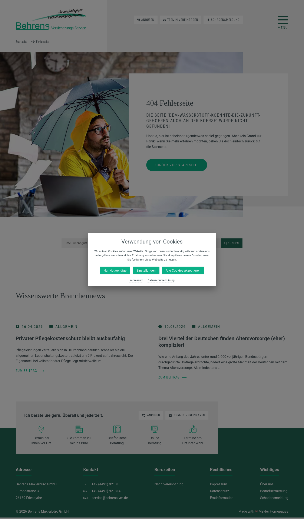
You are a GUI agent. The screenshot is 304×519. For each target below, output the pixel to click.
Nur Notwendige (114, 270)
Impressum (136, 280)
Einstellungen (146, 270)
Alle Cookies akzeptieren (183, 270)
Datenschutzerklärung (161, 280)
